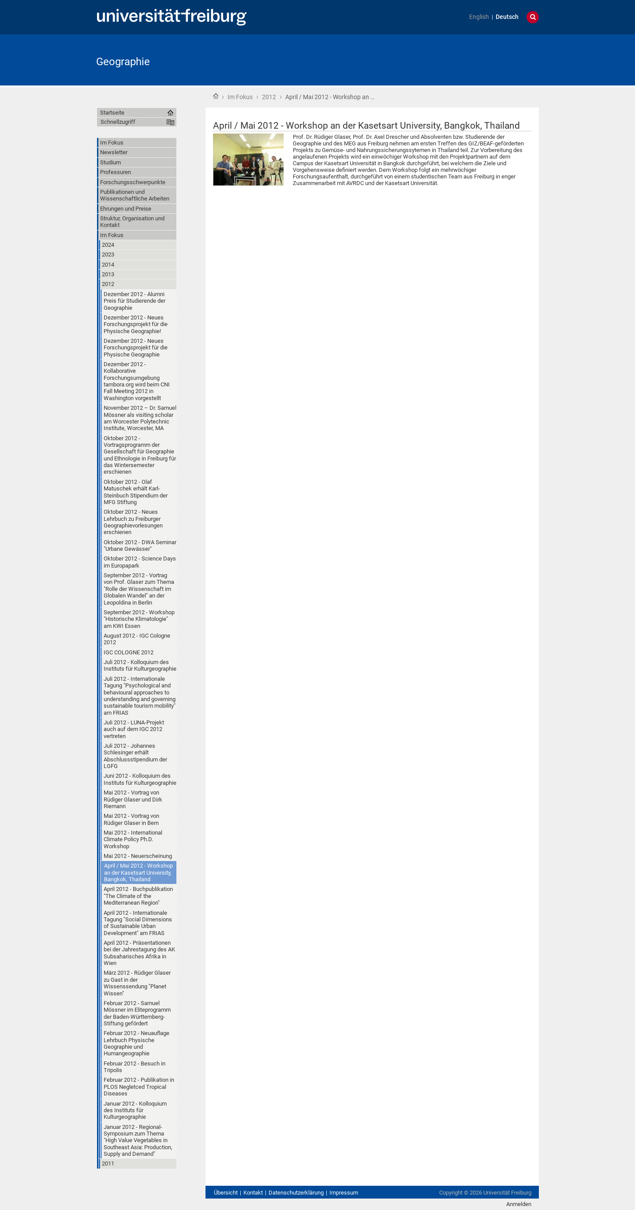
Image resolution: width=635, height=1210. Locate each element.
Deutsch (507, 17)
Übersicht (226, 1192)
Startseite (215, 96)
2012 (269, 96)
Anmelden (518, 1204)
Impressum (343, 1192)
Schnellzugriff (118, 122)
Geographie (123, 62)
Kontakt (253, 1192)
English (479, 17)
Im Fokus (240, 96)
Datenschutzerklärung (296, 1192)
